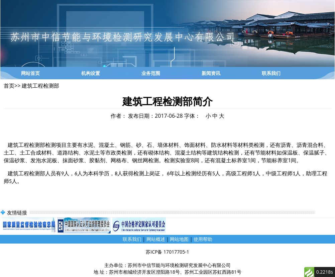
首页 (9, 85)
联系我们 (271, 73)
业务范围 (150, 73)
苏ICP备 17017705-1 (167, 252)
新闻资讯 (211, 73)
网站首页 (30, 73)
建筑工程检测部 (39, 85)
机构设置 (90, 73)
